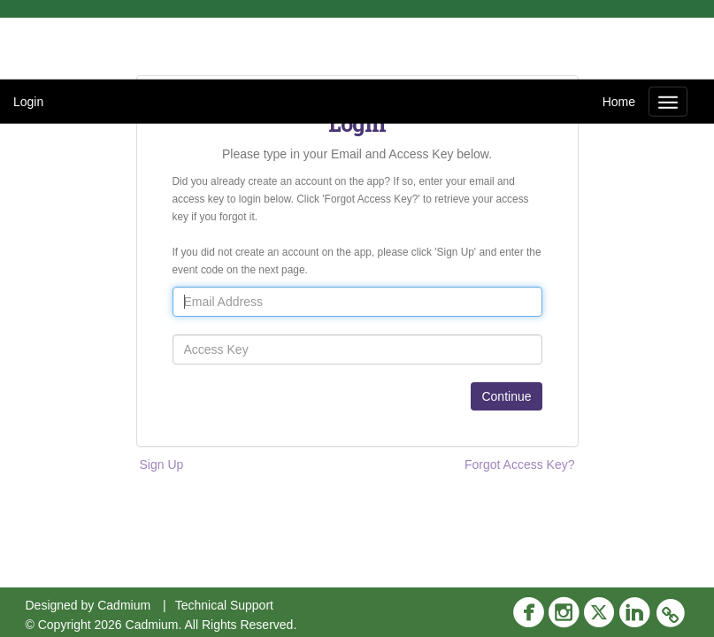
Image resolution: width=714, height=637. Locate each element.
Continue (506, 396)
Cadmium (123, 605)
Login (28, 102)
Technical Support (224, 605)
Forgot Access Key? (519, 464)
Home (619, 102)
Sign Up (162, 464)
